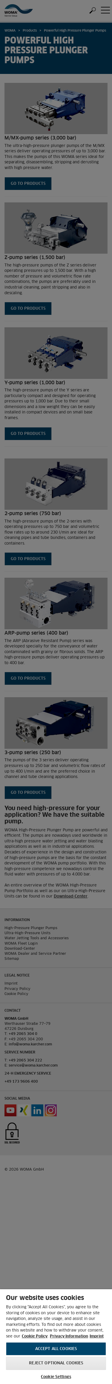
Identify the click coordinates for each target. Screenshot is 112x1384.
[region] (56, 1336)
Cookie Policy (34, 1336)
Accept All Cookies (56, 1349)
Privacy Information (69, 1336)
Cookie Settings (56, 1377)
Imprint (97, 1336)
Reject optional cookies (56, 1363)
